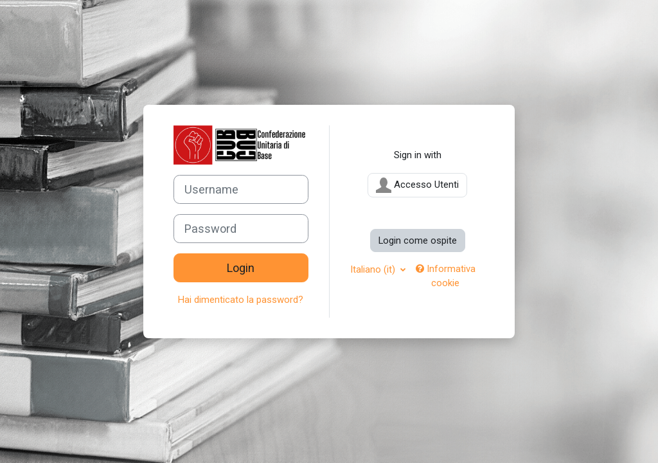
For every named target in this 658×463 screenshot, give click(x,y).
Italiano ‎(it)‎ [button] (374, 269)
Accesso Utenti (417, 185)
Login (240, 268)
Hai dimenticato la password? (240, 299)
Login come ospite (417, 240)
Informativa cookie (446, 276)
